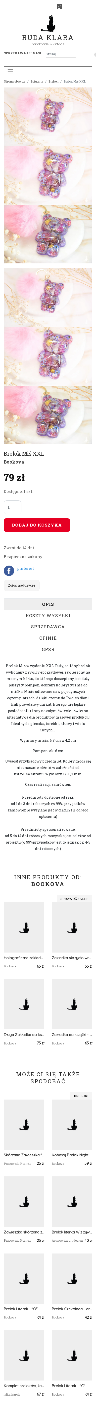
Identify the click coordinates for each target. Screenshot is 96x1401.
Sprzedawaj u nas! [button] (22, 53)
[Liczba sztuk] (12, 507)
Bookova (14, 462)
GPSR (48, 649)
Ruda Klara (48, 33)
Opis (48, 604)
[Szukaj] (74, 54)
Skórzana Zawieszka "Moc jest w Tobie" (24, 1155)
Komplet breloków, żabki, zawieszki (24, 1385)
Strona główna (14, 81)
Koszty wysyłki (48, 615)
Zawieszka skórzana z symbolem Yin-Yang (24, 1232)
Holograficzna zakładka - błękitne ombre (24, 957)
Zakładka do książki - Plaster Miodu (72, 1034)
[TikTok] (59, 6)
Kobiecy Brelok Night (70, 1155)
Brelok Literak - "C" (68, 1385)
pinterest (25, 568)
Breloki (53, 81)
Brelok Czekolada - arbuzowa (72, 1309)
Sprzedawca (48, 627)
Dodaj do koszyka (37, 525)
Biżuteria (37, 81)
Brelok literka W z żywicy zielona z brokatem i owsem (72, 1232)
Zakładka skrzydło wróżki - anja (72, 957)
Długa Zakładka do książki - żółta (24, 1034)
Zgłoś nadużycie (21, 585)
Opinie (48, 638)
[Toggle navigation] (10, 71)
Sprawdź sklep (74, 898)
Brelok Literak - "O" (21, 1309)
